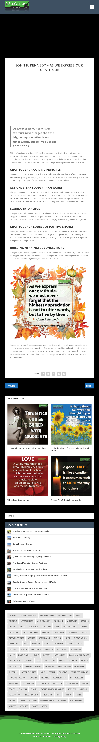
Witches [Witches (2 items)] (24, 706)
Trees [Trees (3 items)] (22, 700)
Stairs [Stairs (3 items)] (12, 689)
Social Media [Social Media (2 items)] (71, 683)
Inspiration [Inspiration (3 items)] (59, 655)
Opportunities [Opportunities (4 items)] (28, 672)
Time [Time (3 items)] (58, 695)
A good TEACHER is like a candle (66, 500)
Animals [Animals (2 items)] (13, 621)
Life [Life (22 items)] (38, 661)
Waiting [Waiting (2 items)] (33, 700)
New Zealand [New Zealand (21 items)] (64, 666)
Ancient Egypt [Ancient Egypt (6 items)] (47, 615)
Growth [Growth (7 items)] (49, 649)
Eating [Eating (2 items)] (57, 638)
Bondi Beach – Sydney (22, 544)
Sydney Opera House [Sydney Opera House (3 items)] (77, 689)
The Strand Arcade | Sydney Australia (30, 588)
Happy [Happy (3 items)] (12, 655)
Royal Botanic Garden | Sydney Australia (31, 531)
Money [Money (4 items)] (84, 661)
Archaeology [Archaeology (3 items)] (43, 621)
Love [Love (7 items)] (53, 661)
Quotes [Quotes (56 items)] (33, 678)
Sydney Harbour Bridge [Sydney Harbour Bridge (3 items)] (52, 689)
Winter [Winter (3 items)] (12, 706)
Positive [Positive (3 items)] (63, 672)
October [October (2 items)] (13, 672)
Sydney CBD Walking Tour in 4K (27, 550)
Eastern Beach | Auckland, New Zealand (31, 594)
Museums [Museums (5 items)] (49, 666)
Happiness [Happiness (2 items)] (76, 649)
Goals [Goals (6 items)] (24, 649)
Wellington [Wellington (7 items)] (76, 700)
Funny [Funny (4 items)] (79, 643)
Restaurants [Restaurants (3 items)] (76, 678)
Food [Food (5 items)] (46, 643)
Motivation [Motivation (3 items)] (15, 666)
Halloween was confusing (24, 601)
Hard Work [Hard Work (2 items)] (23, 655)
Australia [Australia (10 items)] (72, 621)
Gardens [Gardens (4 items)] (13, 649)
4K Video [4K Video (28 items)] (13, 615)
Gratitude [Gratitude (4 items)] (36, 649)
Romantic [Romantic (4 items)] (14, 683)
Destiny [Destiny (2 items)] (84, 632)
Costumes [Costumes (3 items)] (59, 632)
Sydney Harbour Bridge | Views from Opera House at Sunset (40, 575)
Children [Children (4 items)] (46, 626)
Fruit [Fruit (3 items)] (69, 643)
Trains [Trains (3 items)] (78, 695)
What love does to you (18, 500)
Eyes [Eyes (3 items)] (26, 643)
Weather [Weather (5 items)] (62, 700)
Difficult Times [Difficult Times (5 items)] (16, 638)
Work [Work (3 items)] (44, 706)
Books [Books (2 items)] (12, 626)
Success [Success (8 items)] (23, 689)
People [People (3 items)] (52, 672)
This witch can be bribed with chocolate (26, 448)
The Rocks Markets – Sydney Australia (30, 563)
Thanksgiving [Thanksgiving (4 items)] (31, 695)
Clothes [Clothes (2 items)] (46, 632)
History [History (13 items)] (46, 655)
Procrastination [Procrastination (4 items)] (17, 678)
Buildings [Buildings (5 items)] (33, 626)
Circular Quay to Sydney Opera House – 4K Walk (34, 582)
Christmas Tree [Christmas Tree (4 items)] (30, 632)
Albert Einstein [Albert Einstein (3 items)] (28, 615)
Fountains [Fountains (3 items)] (58, 643)
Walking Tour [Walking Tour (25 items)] (47, 700)
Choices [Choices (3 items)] (83, 626)
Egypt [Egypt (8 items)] (67, 638)
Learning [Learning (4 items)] (28, 661)
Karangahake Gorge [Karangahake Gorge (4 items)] (79, 655)
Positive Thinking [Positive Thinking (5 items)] (79, 672)
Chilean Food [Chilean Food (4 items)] (69, 626)
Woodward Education (40, 733)
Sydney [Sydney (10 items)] (33, 689)
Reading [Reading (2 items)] (45, 678)
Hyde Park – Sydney (21, 537)
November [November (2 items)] (79, 666)
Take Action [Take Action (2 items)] (15, 695)
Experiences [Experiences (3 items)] (15, 643)
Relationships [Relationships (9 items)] (60, 678)
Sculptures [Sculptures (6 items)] (28, 683)
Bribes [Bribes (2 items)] (22, 626)
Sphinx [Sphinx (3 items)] (85, 683)
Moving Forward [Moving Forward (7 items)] (33, 666)
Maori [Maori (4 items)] (62, 661)
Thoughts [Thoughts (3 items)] (47, 695)
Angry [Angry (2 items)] (79, 615)
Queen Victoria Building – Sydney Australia (32, 556)
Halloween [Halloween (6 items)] (62, 649)
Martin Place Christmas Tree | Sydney (30, 569)
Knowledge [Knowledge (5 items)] (14, 661)
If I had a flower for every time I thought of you (70, 449)
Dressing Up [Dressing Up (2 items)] (44, 638)
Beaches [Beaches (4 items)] (85, 621)
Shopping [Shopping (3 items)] (57, 683)
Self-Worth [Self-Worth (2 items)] (43, 683)
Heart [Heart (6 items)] (36, 655)
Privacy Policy (59, 736)
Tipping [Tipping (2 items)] (67, 695)
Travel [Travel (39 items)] (12, 700)
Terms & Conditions (42, 736)
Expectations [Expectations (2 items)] (80, 638)
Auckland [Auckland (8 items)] (59, 621)
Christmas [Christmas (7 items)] (14, 632)
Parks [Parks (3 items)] (42, 672)
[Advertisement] (49, 33)
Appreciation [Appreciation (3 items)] (27, 621)
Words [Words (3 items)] (35, 706)
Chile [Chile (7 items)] (56, 626)
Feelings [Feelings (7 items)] (36, 643)
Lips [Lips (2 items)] (45, 661)
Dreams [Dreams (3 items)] (31, 638)
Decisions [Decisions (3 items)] (72, 632)
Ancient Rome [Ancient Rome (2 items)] (65, 615)
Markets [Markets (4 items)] (73, 661)
